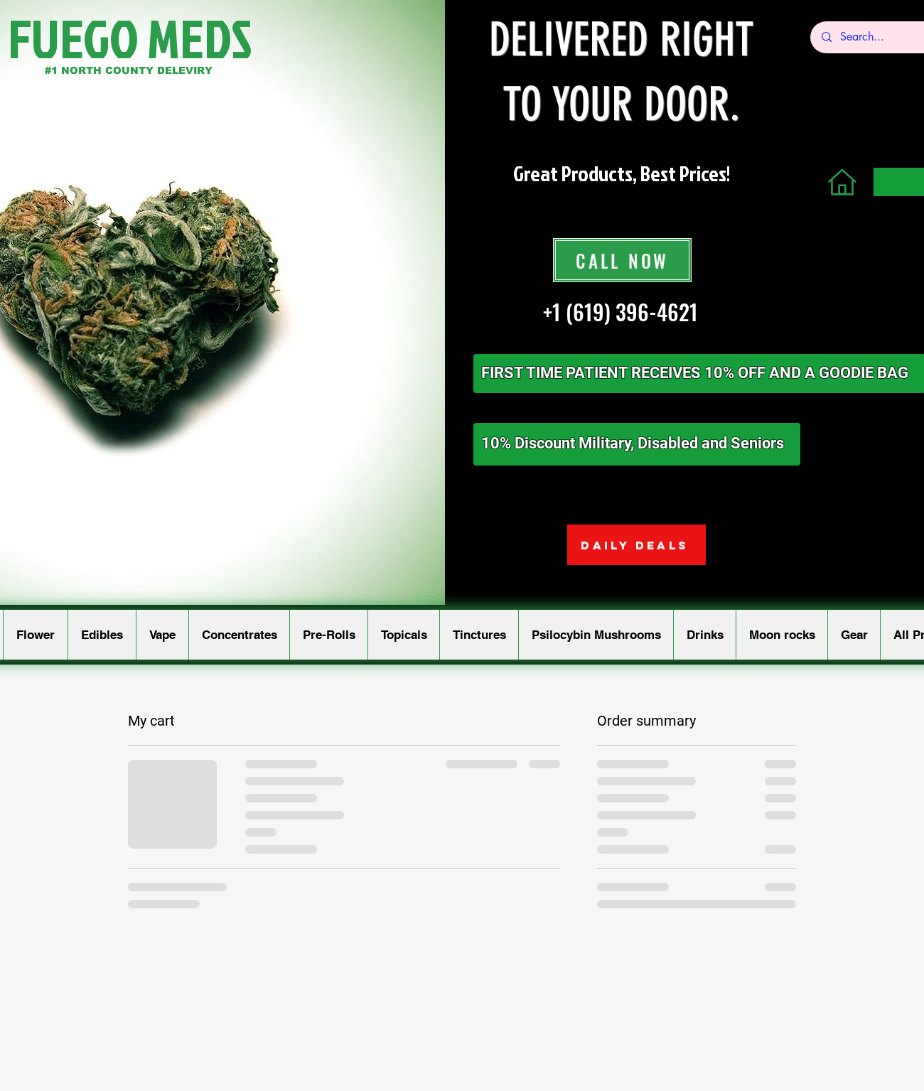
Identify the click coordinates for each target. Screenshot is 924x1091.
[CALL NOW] (622, 260)
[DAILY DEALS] (636, 545)
